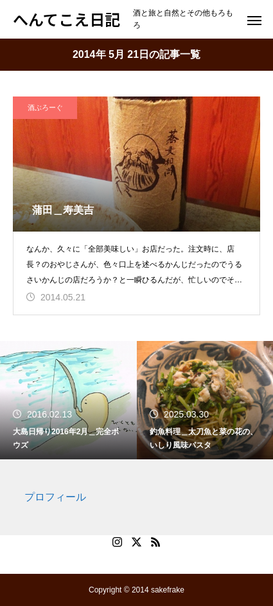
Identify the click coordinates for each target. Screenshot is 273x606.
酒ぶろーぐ (45, 107)
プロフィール (55, 496)
